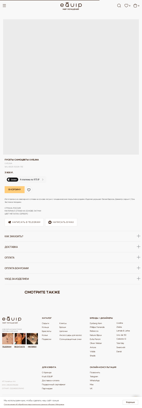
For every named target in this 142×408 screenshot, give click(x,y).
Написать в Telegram (24, 222)
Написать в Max (61, 222)
